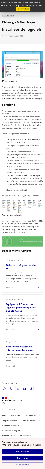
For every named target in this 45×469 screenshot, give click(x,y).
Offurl (37, 220)
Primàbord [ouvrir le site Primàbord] (24, 435)
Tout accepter (22, 451)
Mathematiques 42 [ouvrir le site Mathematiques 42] (9, 425)
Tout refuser (22, 458)
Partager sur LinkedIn (17, 388)
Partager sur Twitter (11, 388)
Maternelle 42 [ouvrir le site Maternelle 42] (31, 415)
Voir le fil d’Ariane (8, 15)
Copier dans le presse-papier (31, 388)
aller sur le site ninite (15, 190)
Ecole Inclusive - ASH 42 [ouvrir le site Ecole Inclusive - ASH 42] (11, 415)
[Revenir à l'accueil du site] (12, 401)
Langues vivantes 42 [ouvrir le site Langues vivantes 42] (10, 420)
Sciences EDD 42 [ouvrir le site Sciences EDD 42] (8, 435)
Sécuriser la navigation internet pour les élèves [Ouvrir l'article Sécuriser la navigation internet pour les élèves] (19, 348)
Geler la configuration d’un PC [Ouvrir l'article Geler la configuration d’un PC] (21, 266)
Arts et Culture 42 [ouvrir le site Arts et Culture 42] (30, 420)
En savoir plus (22, 464)
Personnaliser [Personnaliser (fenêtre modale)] (23, 8)
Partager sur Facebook (4, 388)
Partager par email (24, 388)
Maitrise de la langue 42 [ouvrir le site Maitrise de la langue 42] (11, 430)
